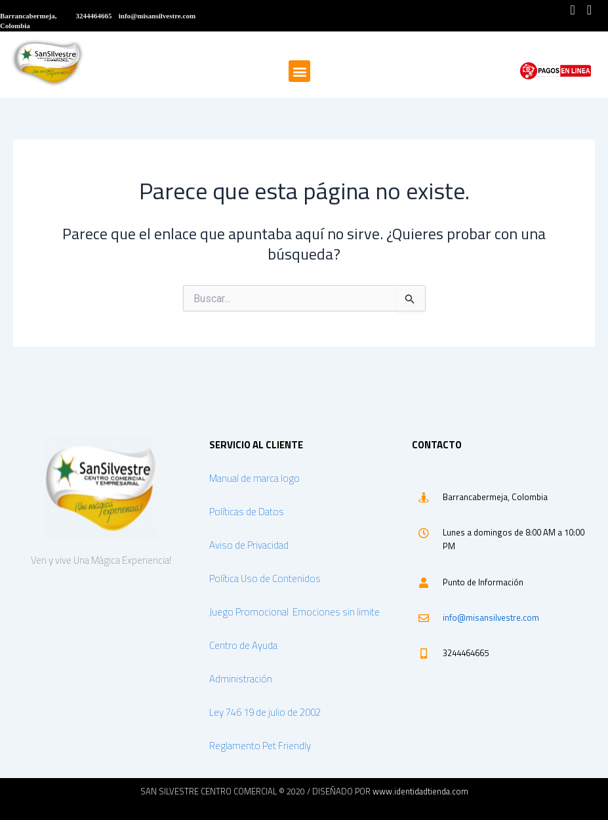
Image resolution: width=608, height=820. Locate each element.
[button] (299, 71)
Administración (240, 678)
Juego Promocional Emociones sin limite (295, 611)
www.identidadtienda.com (420, 791)
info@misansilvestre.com (491, 617)
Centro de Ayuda (243, 645)
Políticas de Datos (246, 511)
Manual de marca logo (254, 478)
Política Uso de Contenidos (265, 578)
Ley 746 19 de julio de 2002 (265, 712)
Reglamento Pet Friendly (260, 745)
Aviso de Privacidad (249, 545)
